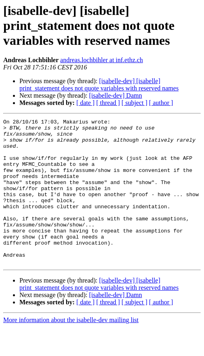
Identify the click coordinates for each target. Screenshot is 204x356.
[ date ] (85, 102)
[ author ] (161, 102)
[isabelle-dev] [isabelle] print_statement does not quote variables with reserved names (99, 84)
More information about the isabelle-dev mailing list (71, 349)
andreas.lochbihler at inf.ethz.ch (101, 60)
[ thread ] (108, 102)
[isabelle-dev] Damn (115, 95)
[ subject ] (134, 102)
